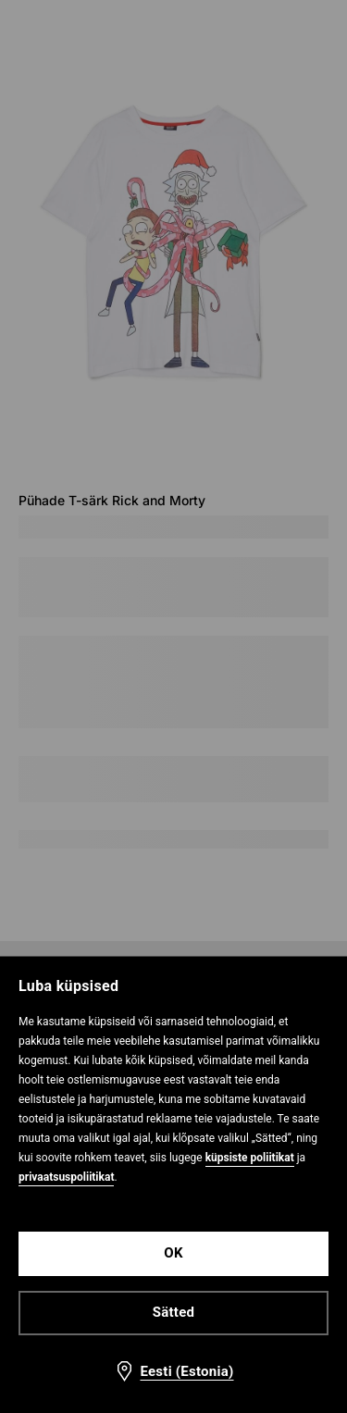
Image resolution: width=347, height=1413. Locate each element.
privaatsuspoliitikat (66, 1177)
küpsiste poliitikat (249, 1157)
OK (173, 1253)
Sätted (173, 1312)
